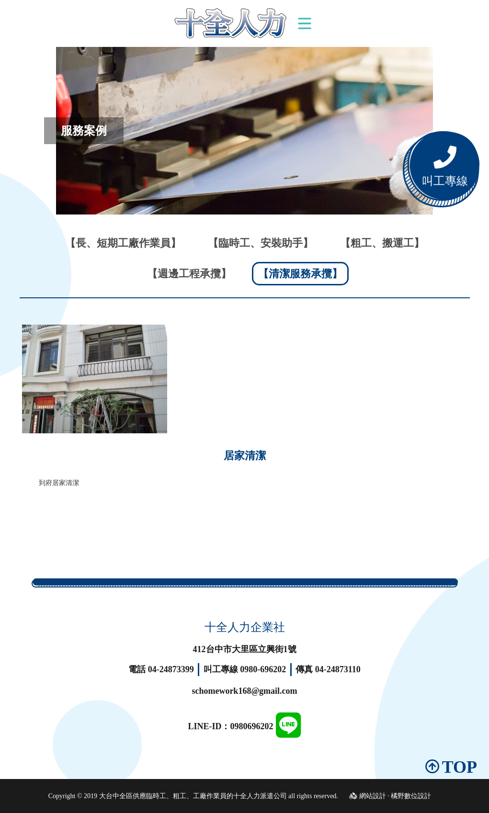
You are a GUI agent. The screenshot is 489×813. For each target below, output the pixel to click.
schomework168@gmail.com (244, 691)
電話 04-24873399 (161, 669)
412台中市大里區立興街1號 (244, 649)
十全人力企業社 (245, 627)
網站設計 (372, 796)
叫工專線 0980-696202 (245, 669)
